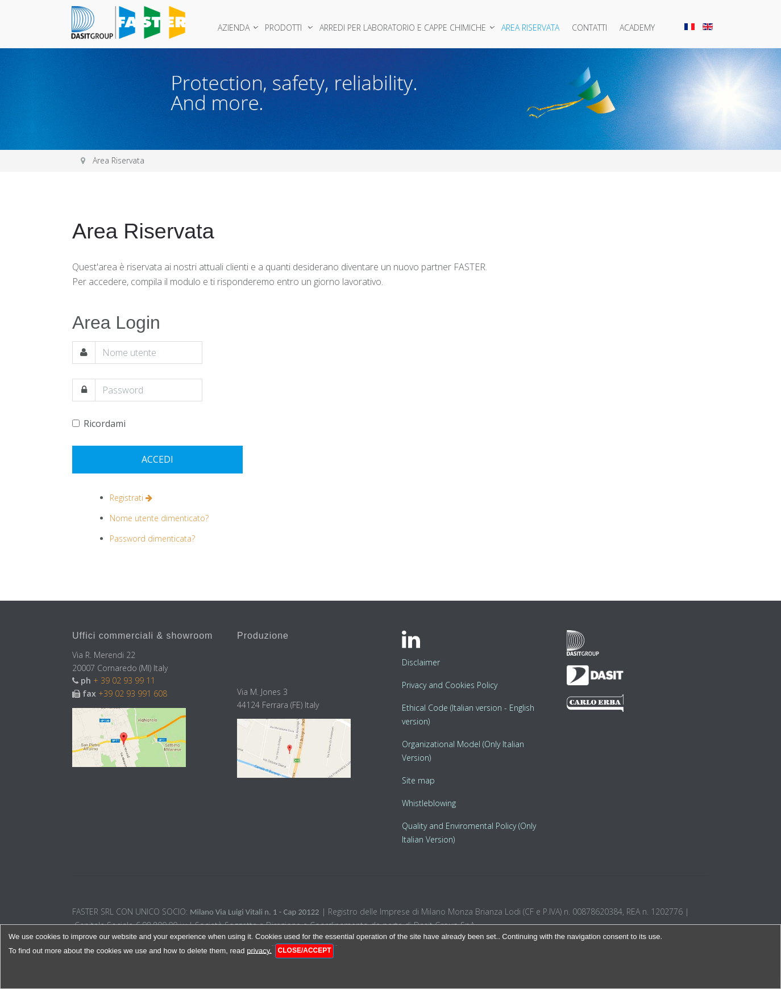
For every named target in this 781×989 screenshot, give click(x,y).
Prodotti (286, 27)
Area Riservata (533, 27)
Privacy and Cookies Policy (449, 685)
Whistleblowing (429, 803)
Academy (639, 27)
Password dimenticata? (152, 538)
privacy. (259, 950)
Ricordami (99, 423)
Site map (418, 780)
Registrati (131, 497)
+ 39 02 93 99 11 (125, 680)
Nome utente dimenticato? (159, 518)
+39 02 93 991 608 (132, 693)
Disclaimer (421, 662)
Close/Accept (304, 950)
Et (405, 707)
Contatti (591, 27)
